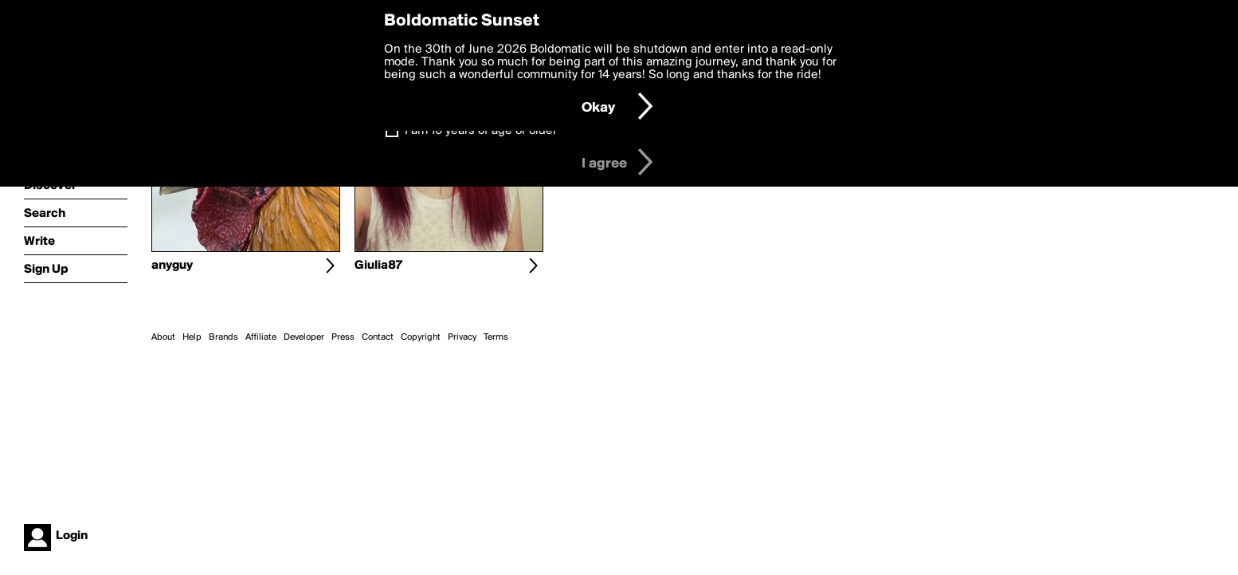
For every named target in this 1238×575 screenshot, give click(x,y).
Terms (496, 337)
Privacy (462, 337)
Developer (304, 337)
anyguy (172, 265)
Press (343, 337)
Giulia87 (378, 265)
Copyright (421, 337)
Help (192, 337)
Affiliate (260, 337)
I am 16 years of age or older (481, 130)
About (163, 337)
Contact (378, 337)
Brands (223, 337)
